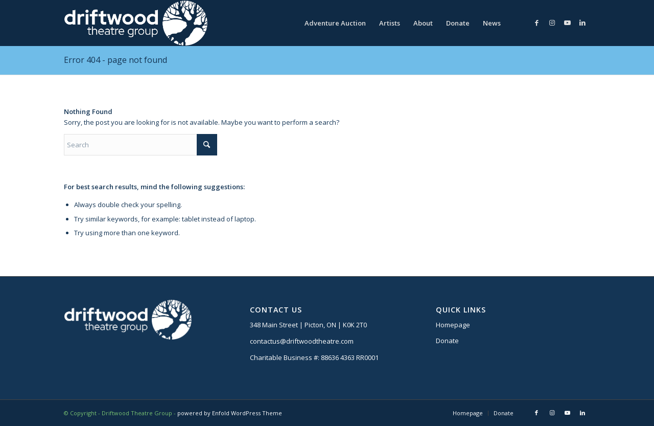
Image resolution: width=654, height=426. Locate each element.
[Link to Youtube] (567, 22)
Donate (447, 340)
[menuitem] (335, 23)
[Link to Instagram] (551, 22)
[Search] (140, 144)
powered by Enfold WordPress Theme (229, 413)
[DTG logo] (135, 23)
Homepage (453, 324)
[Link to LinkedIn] (582, 22)
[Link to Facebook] (536, 22)
